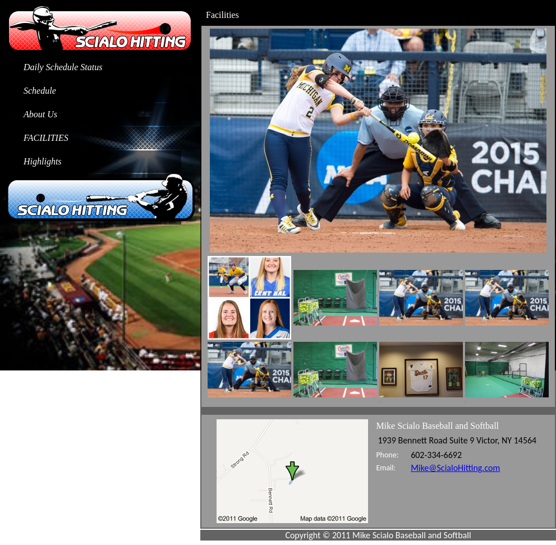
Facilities (46, 138)
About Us (40, 114)
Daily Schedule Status (63, 67)
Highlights (43, 161)
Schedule (40, 90)
